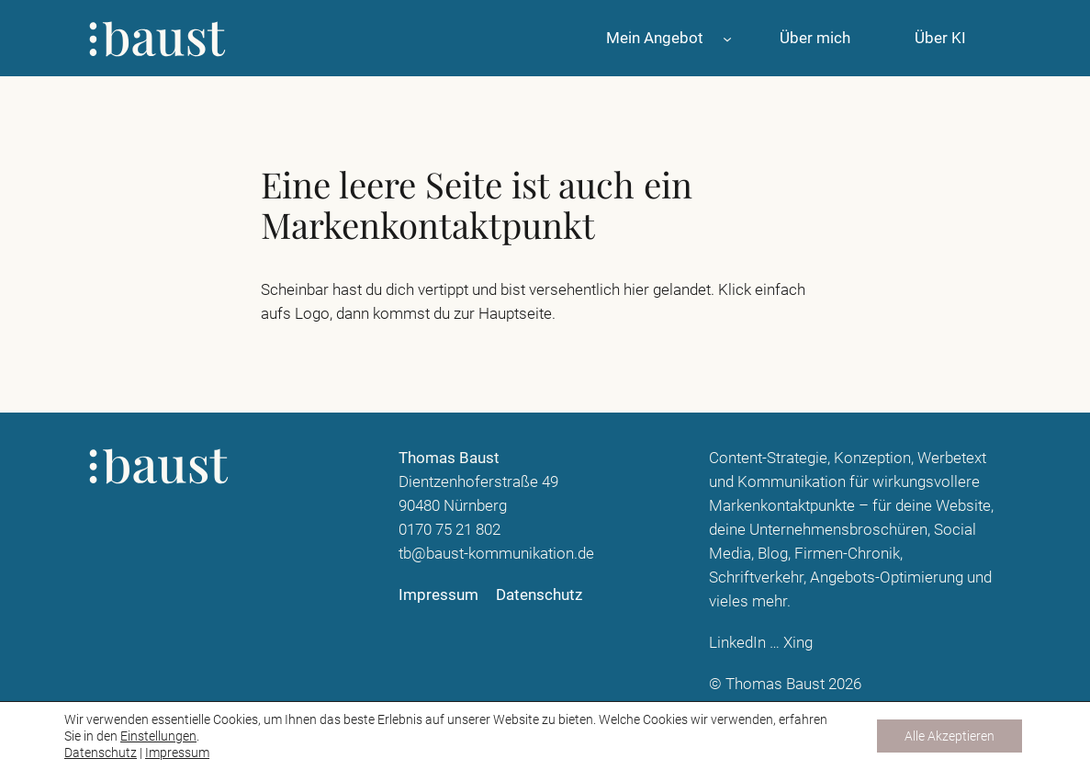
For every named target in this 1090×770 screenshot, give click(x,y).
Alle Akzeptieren (949, 736)
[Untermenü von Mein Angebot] (727, 37)
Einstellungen (158, 736)
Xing (798, 642)
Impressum (177, 752)
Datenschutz (100, 752)
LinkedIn (737, 642)
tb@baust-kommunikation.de (496, 553)
